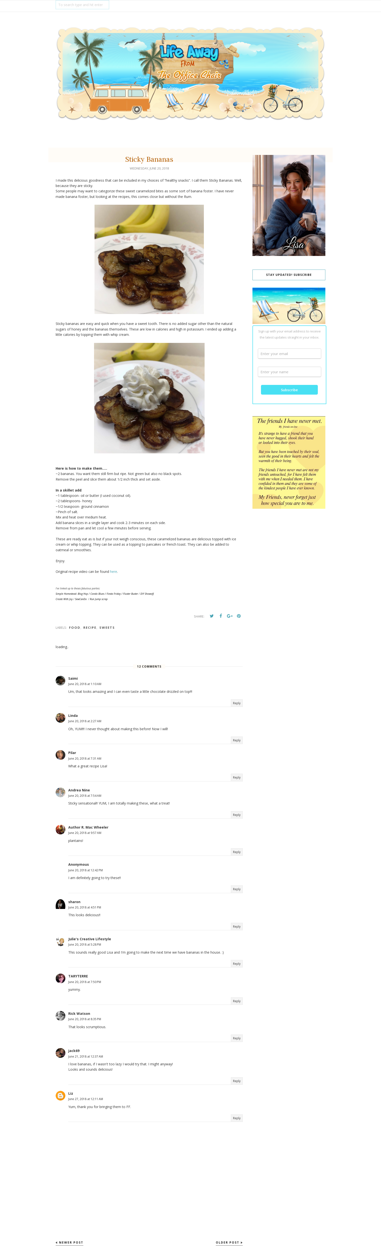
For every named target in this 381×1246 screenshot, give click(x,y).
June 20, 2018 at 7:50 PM (84, 982)
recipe (89, 627)
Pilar (72, 752)
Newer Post (71, 1242)
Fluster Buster (130, 593)
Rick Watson (79, 1013)
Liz (70, 1093)
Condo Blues (97, 593)
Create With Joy (64, 599)
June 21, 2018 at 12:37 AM (85, 1056)
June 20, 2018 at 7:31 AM (84, 758)
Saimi (73, 678)
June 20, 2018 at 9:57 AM (84, 833)
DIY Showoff (147, 593)
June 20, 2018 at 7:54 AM (84, 796)
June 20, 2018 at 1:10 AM (84, 684)
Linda (73, 715)
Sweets (107, 627)
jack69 (73, 1050)
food (74, 627)
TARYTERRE (78, 976)
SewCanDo (81, 599)
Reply (237, 703)
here (113, 571)
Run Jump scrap (99, 599)
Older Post (227, 1242)
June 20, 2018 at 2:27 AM (84, 721)
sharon (74, 901)
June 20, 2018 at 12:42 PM (85, 870)
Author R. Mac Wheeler (88, 827)
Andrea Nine (79, 790)
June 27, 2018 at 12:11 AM (85, 1099)
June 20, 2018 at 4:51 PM (84, 907)
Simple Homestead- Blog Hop (72, 593)
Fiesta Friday (114, 593)
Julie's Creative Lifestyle (89, 939)
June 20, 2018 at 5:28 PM (84, 944)
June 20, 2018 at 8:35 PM (84, 1019)
